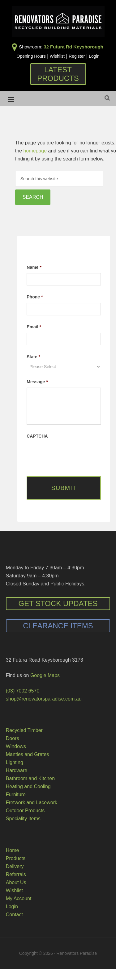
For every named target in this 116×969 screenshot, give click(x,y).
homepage (35, 150)
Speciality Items (23, 818)
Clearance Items (58, 626)
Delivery (15, 866)
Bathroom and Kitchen (30, 778)
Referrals (16, 874)
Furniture (16, 794)
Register (77, 56)
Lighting (14, 762)
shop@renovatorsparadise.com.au (44, 698)
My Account (19, 898)
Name (34, 267)
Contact (14, 914)
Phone (35, 296)
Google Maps (45, 675)
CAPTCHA (37, 436)
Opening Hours (31, 56)
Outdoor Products (25, 810)
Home (12, 850)
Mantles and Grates (27, 754)
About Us (16, 882)
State (33, 356)
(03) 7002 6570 (23, 690)
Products (15, 858)
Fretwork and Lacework (31, 802)
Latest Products (58, 73)
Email (34, 326)
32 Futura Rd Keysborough (73, 46)
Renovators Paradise (58, 21)
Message (37, 381)
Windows (16, 746)
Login (94, 56)
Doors (12, 738)
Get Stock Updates (57, 603)
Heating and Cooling (28, 786)
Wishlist (57, 56)
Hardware (16, 770)
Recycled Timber (24, 730)
